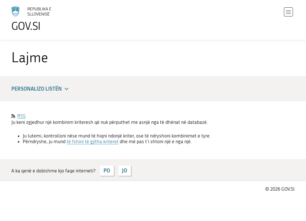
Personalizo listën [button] (40, 89)
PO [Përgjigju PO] (107, 170)
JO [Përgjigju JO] (124, 170)
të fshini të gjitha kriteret (93, 141)
